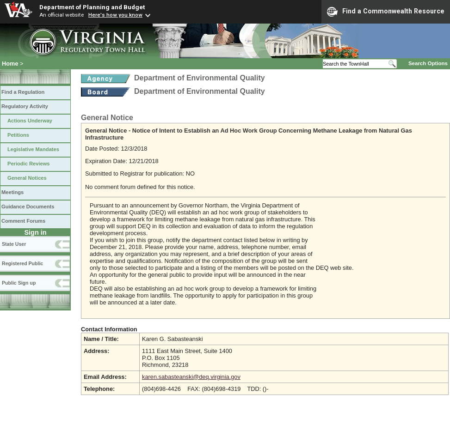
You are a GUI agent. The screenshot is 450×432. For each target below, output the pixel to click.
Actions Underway (29, 120)
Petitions (18, 135)
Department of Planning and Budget (92, 7)
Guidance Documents (27, 206)
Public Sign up (19, 283)
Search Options (428, 63)
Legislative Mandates (33, 149)
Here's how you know (115, 15)
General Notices (27, 178)
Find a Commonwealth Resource (385, 11)
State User (14, 244)
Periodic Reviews (28, 163)
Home (10, 63)
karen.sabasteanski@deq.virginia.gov (191, 376)
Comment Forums (23, 221)
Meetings (12, 192)
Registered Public (22, 263)
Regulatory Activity (24, 106)
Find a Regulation (22, 92)
